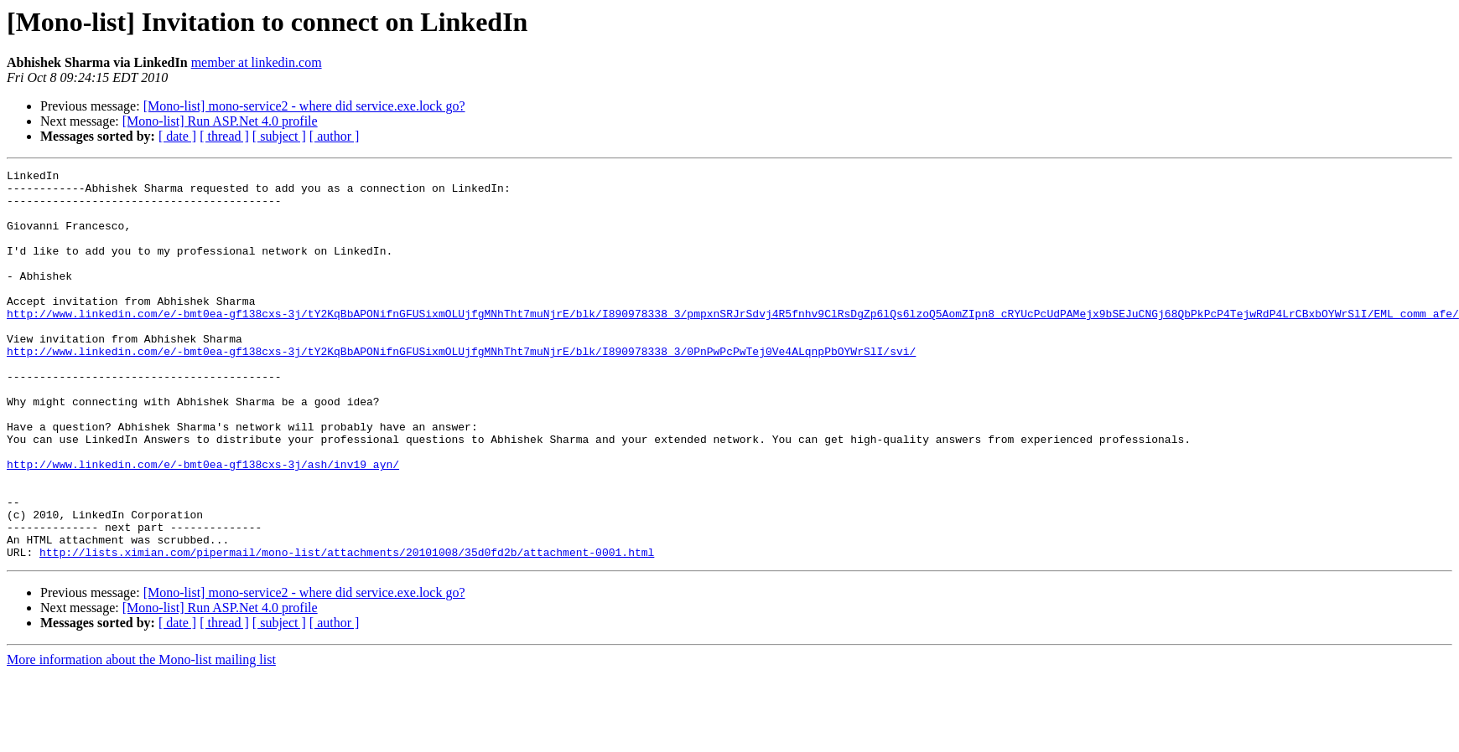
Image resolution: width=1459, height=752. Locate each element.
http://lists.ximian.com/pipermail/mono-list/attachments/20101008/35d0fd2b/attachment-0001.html (346, 629)
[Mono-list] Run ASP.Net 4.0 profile (220, 121)
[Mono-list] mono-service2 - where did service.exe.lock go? (304, 106)
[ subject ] (279, 136)
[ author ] (334, 136)
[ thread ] (224, 136)
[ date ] (177, 136)
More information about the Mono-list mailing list (141, 737)
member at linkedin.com (256, 62)
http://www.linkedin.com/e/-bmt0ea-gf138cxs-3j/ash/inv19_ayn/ (203, 524)
